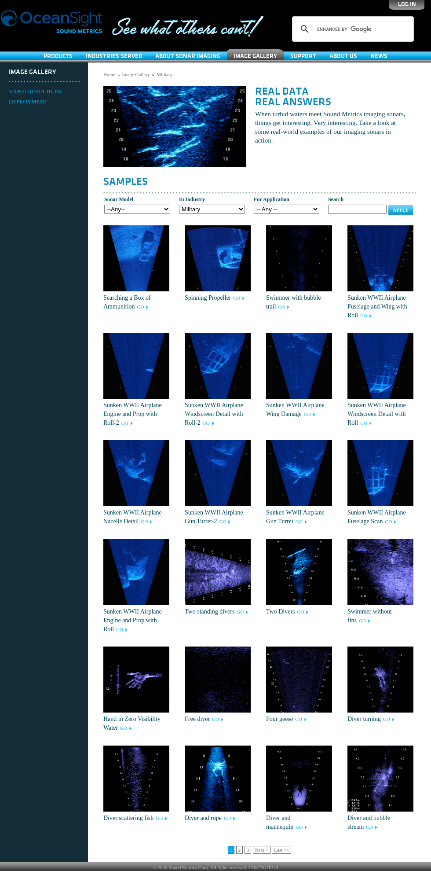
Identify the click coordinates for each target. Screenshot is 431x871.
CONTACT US (263, 867)
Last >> (281, 850)
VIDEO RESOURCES (35, 91)
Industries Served (114, 56)
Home (109, 74)
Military (164, 74)
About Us (343, 56)
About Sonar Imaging (187, 56)
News (378, 56)
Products (58, 56)
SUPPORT (303, 56)
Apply (401, 210)
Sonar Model (118, 199)
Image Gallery (255, 56)
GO (140, 306)
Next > (261, 850)
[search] (351, 29)
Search (335, 199)
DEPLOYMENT (28, 101)
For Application (271, 199)
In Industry (192, 199)
